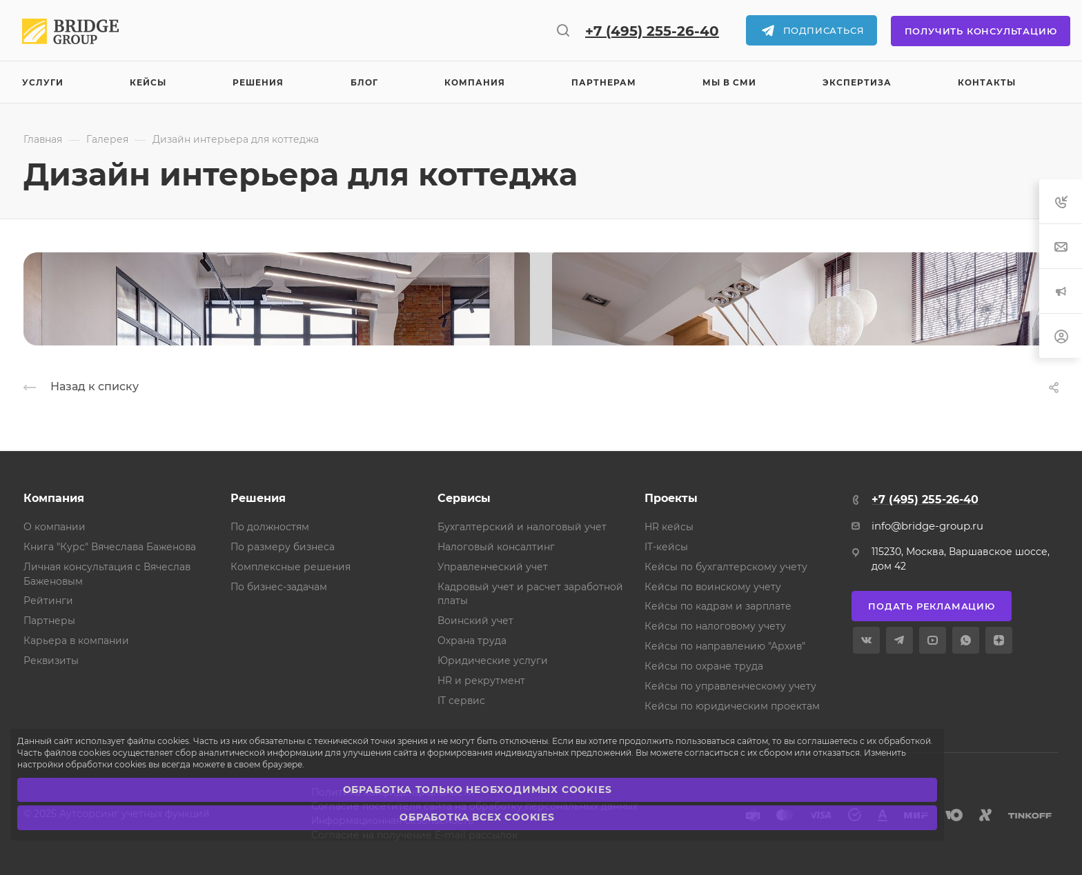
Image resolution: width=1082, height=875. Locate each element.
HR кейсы (669, 526)
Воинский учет (475, 620)
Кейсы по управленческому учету (730, 686)
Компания (53, 498)
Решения (258, 498)
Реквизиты (51, 660)
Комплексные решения (290, 566)
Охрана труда (471, 640)
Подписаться (824, 30)
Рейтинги (48, 600)
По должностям (269, 526)
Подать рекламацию (931, 606)
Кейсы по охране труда (704, 666)
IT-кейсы (666, 546)
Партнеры (49, 620)
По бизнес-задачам (278, 586)
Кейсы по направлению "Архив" (725, 646)
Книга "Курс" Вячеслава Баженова (109, 546)
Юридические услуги (492, 660)
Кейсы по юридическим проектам (732, 706)
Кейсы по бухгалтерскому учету (726, 566)
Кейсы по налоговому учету (715, 626)
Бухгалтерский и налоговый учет (522, 526)
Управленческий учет (492, 566)
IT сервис (461, 700)
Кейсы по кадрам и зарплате (718, 606)
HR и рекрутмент (481, 680)
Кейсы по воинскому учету (713, 586)
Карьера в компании (76, 640)
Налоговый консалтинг (496, 546)
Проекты (671, 498)
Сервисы (464, 498)
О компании (54, 526)
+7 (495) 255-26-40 (652, 31)
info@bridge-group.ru (927, 526)
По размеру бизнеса (282, 546)
